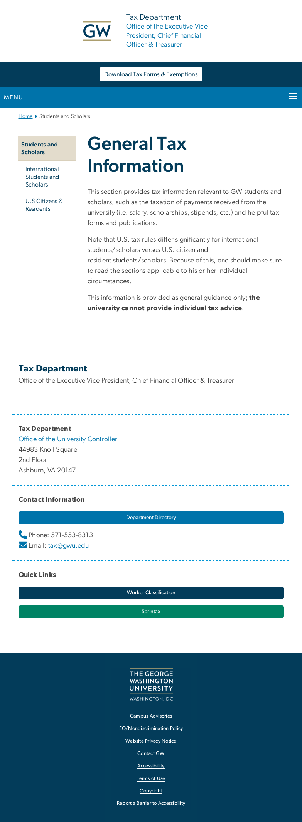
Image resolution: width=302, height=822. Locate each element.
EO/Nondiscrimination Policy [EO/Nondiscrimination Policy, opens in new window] (151, 728)
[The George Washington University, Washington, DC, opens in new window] (151, 684)
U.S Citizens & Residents (44, 205)
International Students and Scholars (42, 177)
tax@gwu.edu (68, 545)
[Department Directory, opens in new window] (151, 517)
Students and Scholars (39, 148)
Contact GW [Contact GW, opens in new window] (151, 753)
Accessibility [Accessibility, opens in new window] (150, 765)
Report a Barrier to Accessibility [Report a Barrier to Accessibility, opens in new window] (151, 803)
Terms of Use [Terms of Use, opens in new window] (151, 778)
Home (26, 116)
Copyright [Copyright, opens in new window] (151, 790)
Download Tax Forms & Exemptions (151, 74)
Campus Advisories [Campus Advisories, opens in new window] (151, 716)
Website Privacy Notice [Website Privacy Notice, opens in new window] (151, 741)
